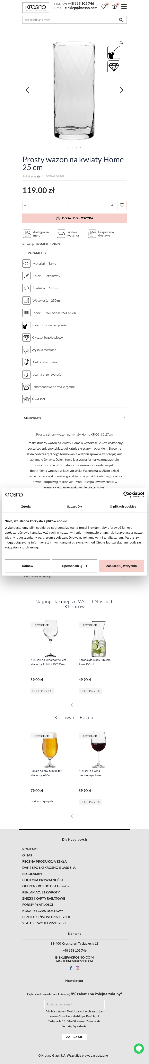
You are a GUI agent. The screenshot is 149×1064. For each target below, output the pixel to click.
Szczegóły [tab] (74, 506)
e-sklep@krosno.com (81, 8)
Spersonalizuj (74, 565)
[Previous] (71, 705)
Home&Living (48, 244)
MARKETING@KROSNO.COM (74, 961)
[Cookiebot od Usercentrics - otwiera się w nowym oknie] (126, 495)
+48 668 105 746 (81, 3)
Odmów (27, 565)
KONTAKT (30, 849)
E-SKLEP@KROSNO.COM (74, 958)
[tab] (74, 418)
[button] (27, 90)
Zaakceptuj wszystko (121, 565)
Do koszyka (42, 691)
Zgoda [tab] (26, 506)
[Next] (78, 705)
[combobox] (74, 20)
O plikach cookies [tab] (123, 506)
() (39, 177)
